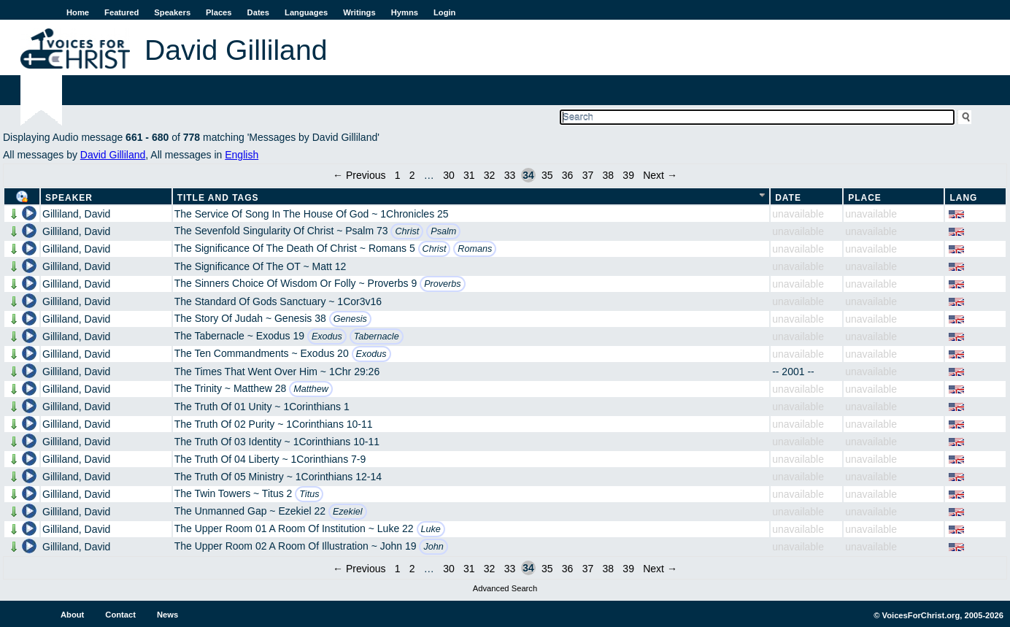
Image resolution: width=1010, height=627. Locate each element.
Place (865, 198)
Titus (309, 494)
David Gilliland (112, 155)
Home (77, 12)
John (433, 547)
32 (490, 175)
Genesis (350, 319)
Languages (306, 12)
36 (568, 175)
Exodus (327, 336)
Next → (660, 175)
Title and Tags (218, 198)
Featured (121, 12)
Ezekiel (348, 512)
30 (449, 175)
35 (547, 175)
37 (588, 175)
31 (469, 175)
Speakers (172, 12)
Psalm (443, 231)
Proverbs (442, 284)
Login (444, 12)
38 (608, 175)
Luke (431, 529)
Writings (359, 12)
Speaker (69, 198)
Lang (963, 198)
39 (628, 175)
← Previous (359, 175)
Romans (475, 249)
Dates (258, 12)
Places (218, 12)
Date (788, 198)
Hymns (404, 12)
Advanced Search (505, 588)
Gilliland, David (76, 214)
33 (510, 175)
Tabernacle (376, 336)
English (241, 155)
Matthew (310, 389)
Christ (407, 231)
